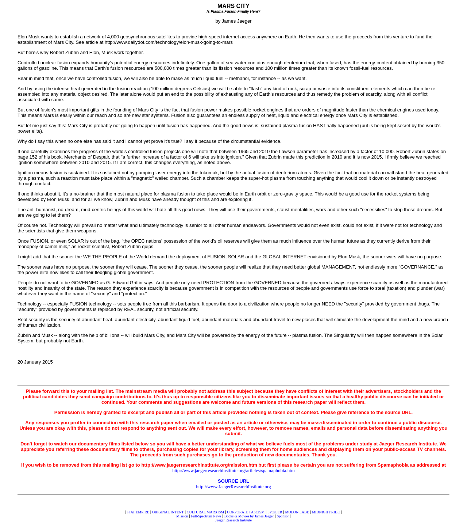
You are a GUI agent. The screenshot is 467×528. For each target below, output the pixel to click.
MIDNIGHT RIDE (326, 512)
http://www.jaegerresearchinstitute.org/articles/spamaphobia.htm (233, 470)
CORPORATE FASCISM (246, 512)
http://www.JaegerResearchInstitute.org (233, 486)
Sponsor (283, 516)
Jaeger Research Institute (233, 520)
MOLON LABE (297, 512)
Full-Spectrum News (206, 516)
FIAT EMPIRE (138, 512)
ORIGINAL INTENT (168, 512)
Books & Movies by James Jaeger (249, 516)
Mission (182, 516)
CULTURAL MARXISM (205, 512)
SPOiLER (274, 512)
